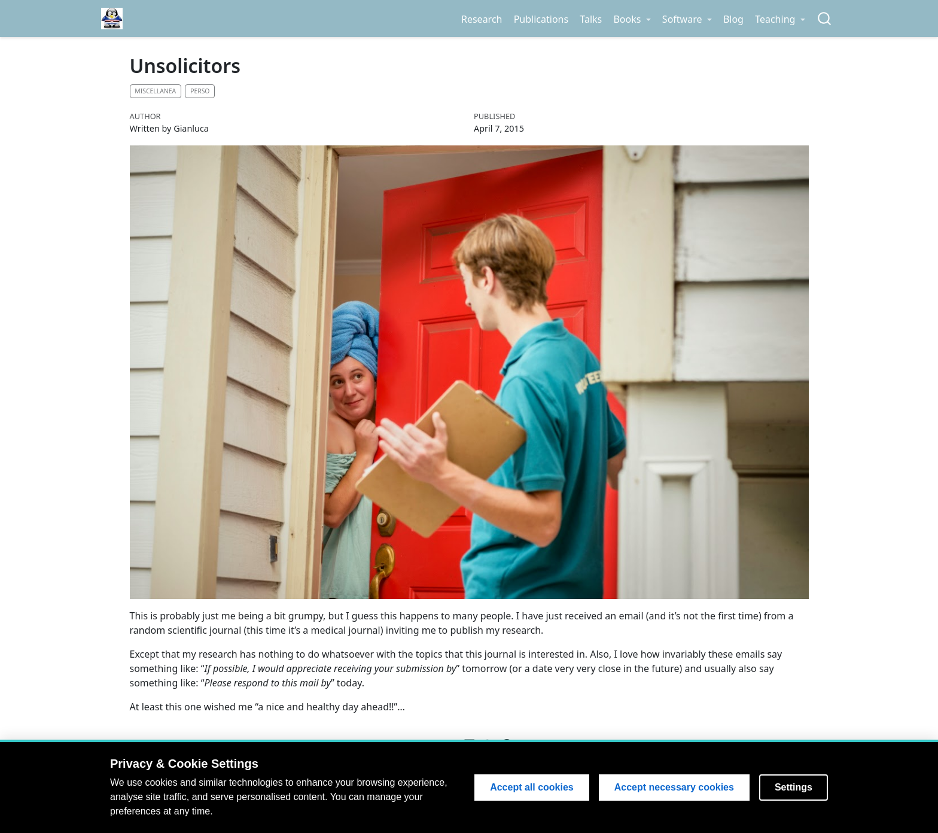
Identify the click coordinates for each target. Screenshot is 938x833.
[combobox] (825, 19)
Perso (199, 91)
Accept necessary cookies (674, 787)
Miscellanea (155, 91)
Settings (793, 787)
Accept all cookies (532, 787)
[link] (632, 19)
